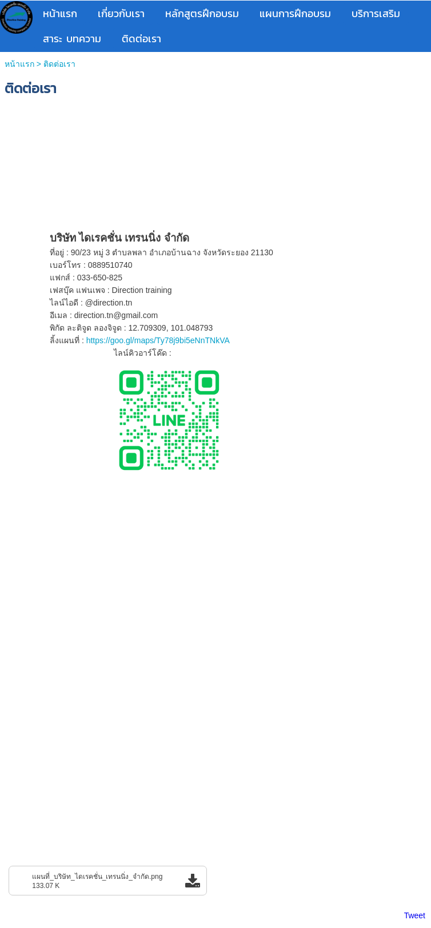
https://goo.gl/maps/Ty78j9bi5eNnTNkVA (158, 340)
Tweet (414, 915)
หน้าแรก (19, 64)
